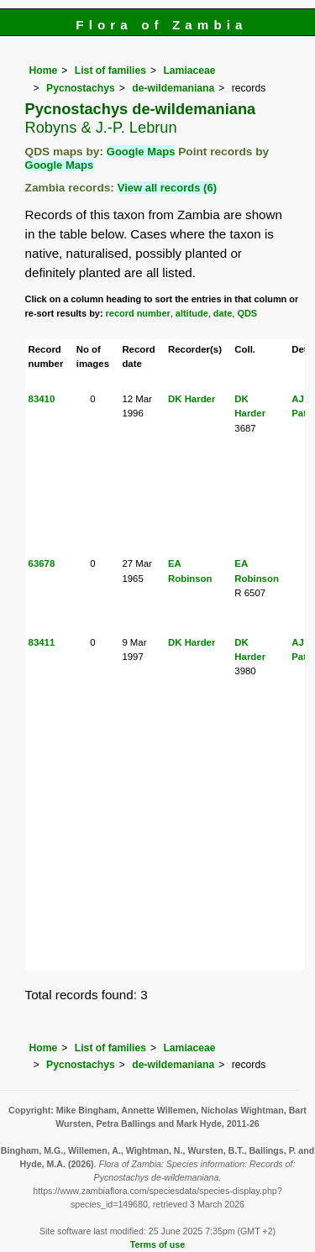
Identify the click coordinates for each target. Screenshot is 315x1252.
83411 (42, 642)
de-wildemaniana (173, 88)
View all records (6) (167, 187)
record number (138, 313)
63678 (42, 563)
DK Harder (191, 399)
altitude (192, 313)
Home (43, 70)
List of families (110, 70)
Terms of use (157, 1244)
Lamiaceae (189, 70)
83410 (42, 399)
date (223, 313)
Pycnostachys (80, 88)
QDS (247, 313)
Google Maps (141, 151)
